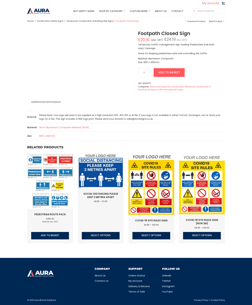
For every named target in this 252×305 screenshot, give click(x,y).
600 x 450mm (47, 136)
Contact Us (101, 280)
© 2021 (30, 300)
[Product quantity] (145, 72)
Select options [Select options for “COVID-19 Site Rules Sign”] (151, 235)
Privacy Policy (201, 300)
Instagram (168, 286)
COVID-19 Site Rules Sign (151, 220)
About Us (100, 275)
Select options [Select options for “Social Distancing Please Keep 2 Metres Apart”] (101, 235)
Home (30, 21)
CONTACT (177, 11)
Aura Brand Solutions (45, 300)
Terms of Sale (136, 291)
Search (194, 11)
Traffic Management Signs (170, 89)
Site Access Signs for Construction (167, 86)
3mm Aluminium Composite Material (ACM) (64, 127)
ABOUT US (161, 11)
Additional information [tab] (46, 102)
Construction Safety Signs (50, 21)
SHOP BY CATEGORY (111, 11)
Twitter (166, 280)
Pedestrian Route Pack (50, 214)
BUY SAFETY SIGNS (83, 11)
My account (210, 3)
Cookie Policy (218, 300)
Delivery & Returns (139, 286)
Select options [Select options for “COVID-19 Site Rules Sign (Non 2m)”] (202, 235)
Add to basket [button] (50, 235)
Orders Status (136, 275)
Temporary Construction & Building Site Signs (90, 21)
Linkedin (166, 275)
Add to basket (169, 72)
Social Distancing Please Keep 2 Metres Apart (100, 195)
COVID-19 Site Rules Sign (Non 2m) (202, 221)
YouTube (167, 291)
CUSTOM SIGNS (139, 11)
